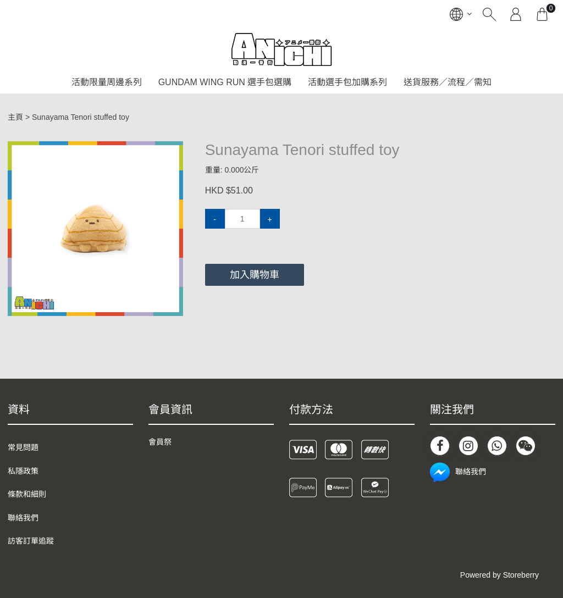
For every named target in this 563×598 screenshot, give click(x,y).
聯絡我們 (23, 517)
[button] (173, 150)
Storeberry (521, 575)
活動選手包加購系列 (347, 82)
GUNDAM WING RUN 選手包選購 (225, 82)
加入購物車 (254, 274)
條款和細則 (27, 494)
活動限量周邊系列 (106, 82)
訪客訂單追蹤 (31, 540)
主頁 (15, 117)
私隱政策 (23, 471)
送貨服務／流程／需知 (448, 82)
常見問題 (23, 447)
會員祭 (160, 442)
